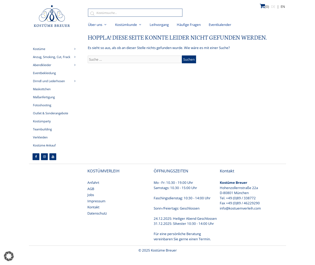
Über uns (99, 25)
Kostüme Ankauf (44, 145)
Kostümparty (42, 121)
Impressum (96, 201)
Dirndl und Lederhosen (57, 81)
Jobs (90, 194)
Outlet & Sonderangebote (50, 113)
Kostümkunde (130, 25)
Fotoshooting (42, 105)
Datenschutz (97, 213)
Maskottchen (42, 89)
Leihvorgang (159, 24)
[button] (9, 256)
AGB (90, 188)
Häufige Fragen (189, 24)
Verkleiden (40, 137)
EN (283, 6)
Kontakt (93, 207)
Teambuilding (42, 129)
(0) (264, 6)
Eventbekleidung (44, 73)
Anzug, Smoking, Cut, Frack (57, 57)
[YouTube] (52, 156)
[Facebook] (36, 156)
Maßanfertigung (44, 97)
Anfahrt (93, 182)
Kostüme (57, 49)
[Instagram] (44, 156)
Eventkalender (220, 24)
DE (273, 6)
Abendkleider (57, 65)
